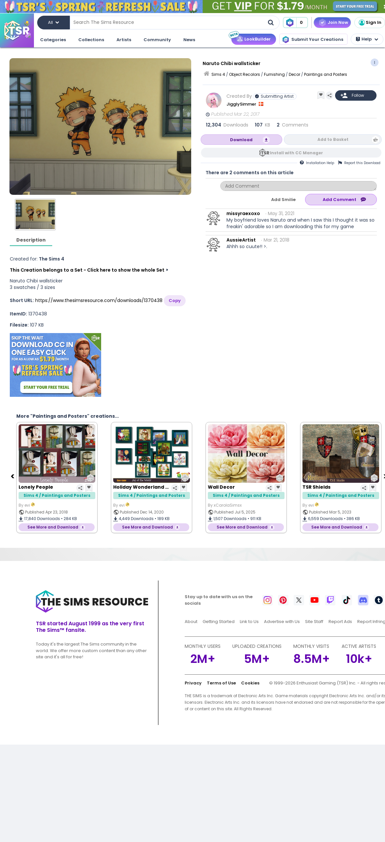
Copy (175, 300)
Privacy (193, 683)
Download (241, 140)
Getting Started (219, 621)
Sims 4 (218, 74)
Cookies (250, 683)
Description (31, 240)
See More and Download (52, 527)
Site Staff (314, 621)
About (191, 621)
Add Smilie (283, 199)
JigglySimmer (241, 104)
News (189, 40)
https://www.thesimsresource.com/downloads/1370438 (98, 300)
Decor (294, 74)
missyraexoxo (243, 213)
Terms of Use (221, 683)
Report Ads (340, 621)
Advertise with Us (282, 621)
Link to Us (249, 621)
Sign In (369, 22)
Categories (53, 40)
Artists (123, 40)
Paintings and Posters (325, 74)
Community (157, 40)
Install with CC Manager (296, 153)
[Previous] (13, 476)
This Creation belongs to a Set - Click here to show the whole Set (87, 270)
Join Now (338, 22)
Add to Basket (332, 139)
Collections (91, 40)
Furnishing (274, 74)
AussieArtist (241, 240)
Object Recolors (244, 74)
